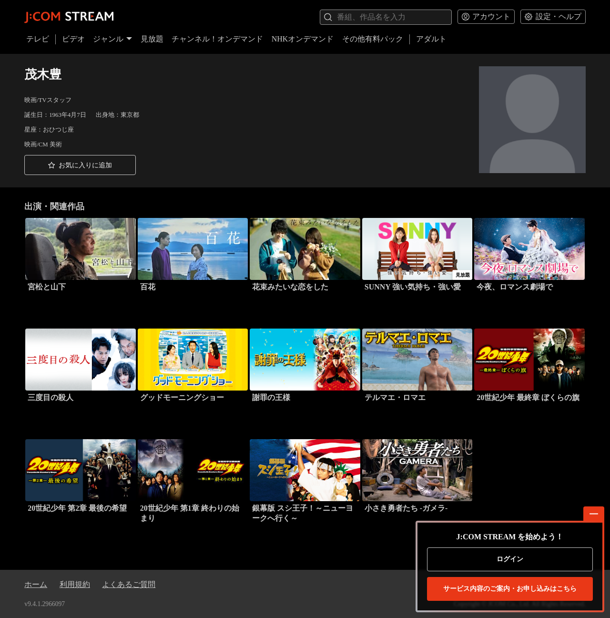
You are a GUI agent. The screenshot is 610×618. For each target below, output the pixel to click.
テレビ (37, 39)
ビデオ (73, 39)
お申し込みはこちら (510, 589)
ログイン (510, 559)
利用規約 (75, 584)
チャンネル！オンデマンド (217, 39)
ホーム (35, 584)
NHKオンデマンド (303, 39)
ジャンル (112, 39)
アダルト (431, 39)
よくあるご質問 (128, 584)
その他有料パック (372, 39)
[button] (80, 165)
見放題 (152, 39)
